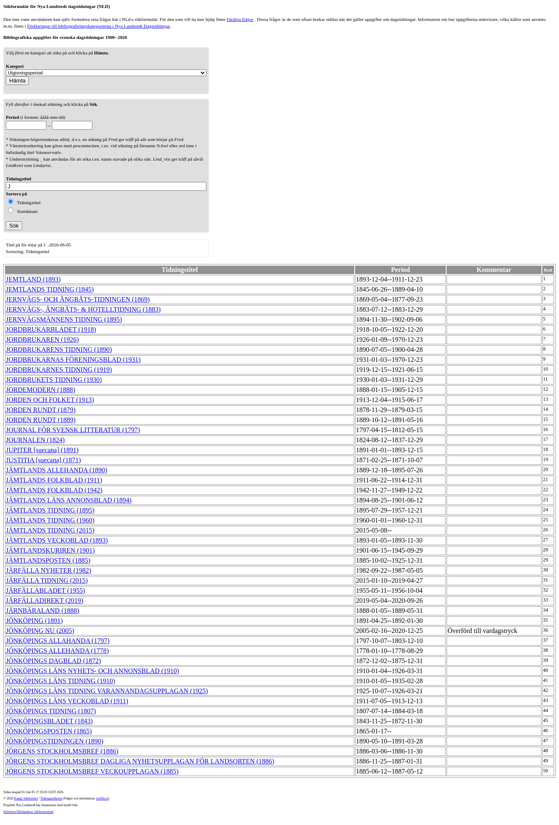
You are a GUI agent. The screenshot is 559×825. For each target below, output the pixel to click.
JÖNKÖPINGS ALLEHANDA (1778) (57, 650)
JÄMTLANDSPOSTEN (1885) (48, 560)
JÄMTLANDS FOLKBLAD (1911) (54, 480)
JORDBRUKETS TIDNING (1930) (54, 379)
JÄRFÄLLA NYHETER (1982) (48, 570)
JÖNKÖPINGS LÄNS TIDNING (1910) (60, 680)
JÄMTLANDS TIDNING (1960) (50, 520)
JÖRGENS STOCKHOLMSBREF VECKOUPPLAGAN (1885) (92, 771)
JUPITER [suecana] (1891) (42, 449)
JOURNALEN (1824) (35, 439)
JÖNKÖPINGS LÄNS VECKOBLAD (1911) (67, 701)
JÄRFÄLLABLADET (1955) (45, 590)
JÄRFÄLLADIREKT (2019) (44, 600)
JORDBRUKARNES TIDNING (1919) (59, 369)
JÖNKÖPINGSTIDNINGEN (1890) (54, 741)
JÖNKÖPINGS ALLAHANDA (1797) (57, 640)
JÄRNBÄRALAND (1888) (42, 610)
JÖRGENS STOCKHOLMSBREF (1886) (62, 751)
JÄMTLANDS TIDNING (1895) (50, 510)
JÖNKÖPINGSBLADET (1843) (49, 721)
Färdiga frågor (239, 19)
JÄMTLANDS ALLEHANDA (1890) (56, 470)
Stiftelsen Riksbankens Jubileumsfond (28, 812)
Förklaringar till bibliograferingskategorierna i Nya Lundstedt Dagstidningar (98, 25)
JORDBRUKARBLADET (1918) (51, 329)
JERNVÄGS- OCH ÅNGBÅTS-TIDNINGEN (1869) (78, 299)
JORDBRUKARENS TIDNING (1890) (59, 349)
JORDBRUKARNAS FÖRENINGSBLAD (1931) (73, 359)
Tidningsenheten (51, 798)
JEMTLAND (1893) (33, 279)
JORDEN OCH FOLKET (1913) (50, 399)
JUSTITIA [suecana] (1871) (43, 460)
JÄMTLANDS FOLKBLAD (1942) (54, 490)
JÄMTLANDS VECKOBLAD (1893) (57, 540)
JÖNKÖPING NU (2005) (40, 630)
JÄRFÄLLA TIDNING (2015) (47, 580)
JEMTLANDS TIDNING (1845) (50, 289)
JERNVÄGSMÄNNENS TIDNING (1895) (64, 319)
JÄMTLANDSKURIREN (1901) (50, 550)
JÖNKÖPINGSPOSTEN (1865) (49, 731)
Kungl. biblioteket (26, 798)
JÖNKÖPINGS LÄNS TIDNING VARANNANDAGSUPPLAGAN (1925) (107, 690)
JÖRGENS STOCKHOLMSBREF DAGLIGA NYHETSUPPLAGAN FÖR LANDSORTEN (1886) (140, 761)
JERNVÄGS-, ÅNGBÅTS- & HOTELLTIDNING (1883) (83, 309)
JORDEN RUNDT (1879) (41, 409)
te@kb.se (102, 798)
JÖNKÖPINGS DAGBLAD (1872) (53, 660)
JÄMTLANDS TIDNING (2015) (50, 530)
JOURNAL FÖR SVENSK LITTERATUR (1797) (73, 429)
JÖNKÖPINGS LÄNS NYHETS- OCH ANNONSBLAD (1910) (92, 670)
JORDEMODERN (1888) (40, 389)
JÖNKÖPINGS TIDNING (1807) (51, 711)
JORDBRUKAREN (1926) (42, 339)
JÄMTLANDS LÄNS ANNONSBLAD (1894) (69, 500)
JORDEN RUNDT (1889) (41, 419)
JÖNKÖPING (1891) (34, 620)
